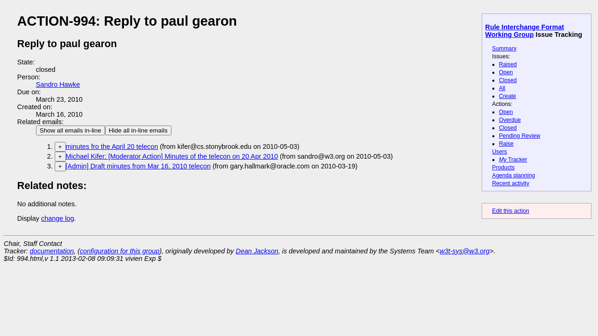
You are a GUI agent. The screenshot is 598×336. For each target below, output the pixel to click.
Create (507, 96)
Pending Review (519, 136)
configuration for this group (119, 251)
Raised (508, 64)
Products (503, 167)
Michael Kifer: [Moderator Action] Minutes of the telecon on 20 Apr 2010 (172, 156)
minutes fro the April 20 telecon (112, 146)
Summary (504, 48)
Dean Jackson (257, 251)
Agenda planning (513, 175)
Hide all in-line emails (138, 130)
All (502, 88)
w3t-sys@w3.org (465, 251)
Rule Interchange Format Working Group (524, 30)
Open (506, 72)
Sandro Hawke (58, 84)
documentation (52, 251)
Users (499, 151)
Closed (508, 80)
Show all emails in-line (70, 130)
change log (57, 218)
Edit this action (510, 211)
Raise (506, 143)
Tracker (513, 159)
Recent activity (510, 183)
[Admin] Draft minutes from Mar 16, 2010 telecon (138, 166)
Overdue (510, 120)
